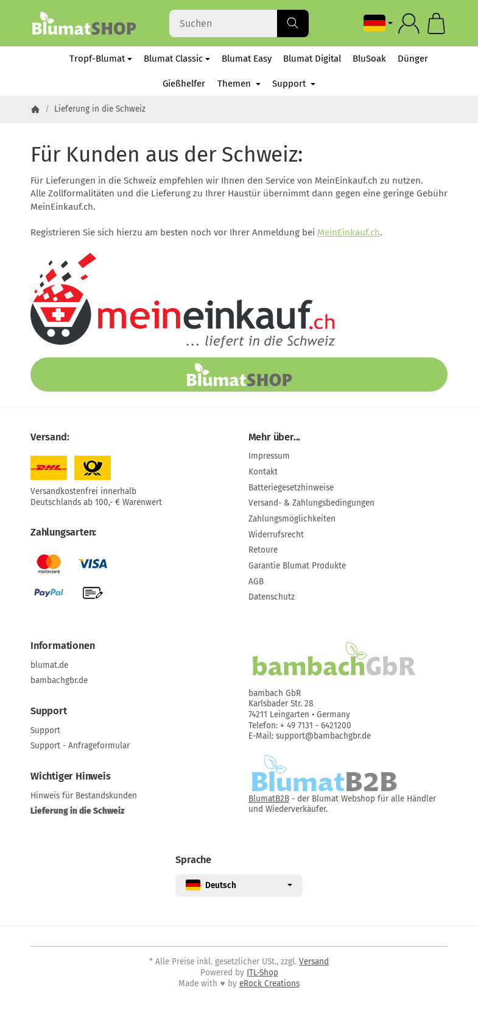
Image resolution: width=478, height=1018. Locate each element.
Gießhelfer (184, 83)
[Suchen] (238, 23)
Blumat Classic (177, 58)
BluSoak (369, 58)
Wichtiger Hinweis (70, 776)
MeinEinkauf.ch (348, 232)
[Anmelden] (409, 23)
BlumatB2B (268, 799)
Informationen (62, 645)
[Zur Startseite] (83, 23)
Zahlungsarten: (63, 532)
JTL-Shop (262, 972)
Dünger (413, 58)
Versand (314, 961)
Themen (239, 83)
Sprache (193, 860)
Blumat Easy (247, 58)
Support (293, 83)
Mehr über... (274, 437)
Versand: (49, 437)
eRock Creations (269, 983)
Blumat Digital (312, 58)
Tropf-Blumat (100, 58)
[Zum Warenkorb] (436, 23)
